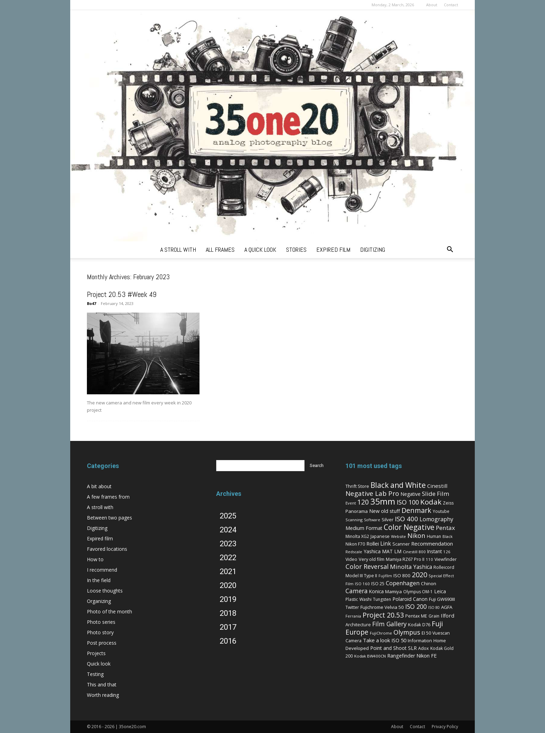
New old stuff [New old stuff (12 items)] (384, 511)
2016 (228, 641)
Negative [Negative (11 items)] (410, 494)
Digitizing (97, 528)
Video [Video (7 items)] (351, 559)
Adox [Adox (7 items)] (423, 648)
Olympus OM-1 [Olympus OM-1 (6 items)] (418, 592)
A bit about (99, 486)
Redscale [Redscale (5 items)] (353, 551)
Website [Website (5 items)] (398, 536)
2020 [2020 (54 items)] (419, 574)
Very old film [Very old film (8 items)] (371, 559)
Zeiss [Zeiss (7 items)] (448, 503)
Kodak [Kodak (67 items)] (430, 502)
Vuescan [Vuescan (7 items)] (441, 633)
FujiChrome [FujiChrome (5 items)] (381, 633)
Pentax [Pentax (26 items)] (445, 528)
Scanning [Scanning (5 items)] (354, 519)
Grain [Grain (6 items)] (434, 616)
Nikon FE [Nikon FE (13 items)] (426, 655)
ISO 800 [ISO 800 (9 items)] (401, 575)
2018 (228, 613)
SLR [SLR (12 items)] (412, 648)
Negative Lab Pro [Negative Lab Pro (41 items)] (372, 493)
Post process (101, 642)
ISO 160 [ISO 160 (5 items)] (362, 583)
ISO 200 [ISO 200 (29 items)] (416, 606)
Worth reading (103, 695)
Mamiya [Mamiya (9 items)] (393, 591)
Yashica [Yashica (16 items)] (422, 567)
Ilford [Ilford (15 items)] (447, 615)
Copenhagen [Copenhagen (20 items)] (403, 583)
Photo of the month (109, 611)
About (431, 4)
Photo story (100, 632)
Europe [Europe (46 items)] (356, 632)
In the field (99, 580)
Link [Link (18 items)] (385, 543)
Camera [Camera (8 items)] (353, 640)
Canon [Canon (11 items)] (420, 599)
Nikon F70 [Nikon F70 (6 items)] (355, 544)
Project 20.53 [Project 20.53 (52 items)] (383, 615)
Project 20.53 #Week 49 (121, 294)
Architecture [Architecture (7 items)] (358, 625)
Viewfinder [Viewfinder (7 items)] (445, 559)
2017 (228, 627)
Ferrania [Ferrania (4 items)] (353, 616)
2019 (228, 599)
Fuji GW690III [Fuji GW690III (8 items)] (442, 599)
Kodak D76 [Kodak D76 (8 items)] (419, 624)
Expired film (100, 538)
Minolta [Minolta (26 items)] (401, 567)
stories (296, 249)
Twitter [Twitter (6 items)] (352, 607)
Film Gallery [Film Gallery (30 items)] (389, 624)
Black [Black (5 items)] (447, 536)
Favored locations (107, 549)
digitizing (372, 249)
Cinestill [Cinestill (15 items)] (437, 485)
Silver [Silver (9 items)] (387, 519)
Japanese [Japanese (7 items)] (380, 536)
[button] (449, 250)
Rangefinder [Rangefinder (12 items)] (401, 655)
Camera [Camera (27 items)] (356, 591)
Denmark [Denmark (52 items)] (416, 510)
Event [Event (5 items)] (350, 503)
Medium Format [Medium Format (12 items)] (363, 528)
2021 (228, 571)
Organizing (99, 601)
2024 (228, 529)
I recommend (102, 569)
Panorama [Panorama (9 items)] (356, 511)
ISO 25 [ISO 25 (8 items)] (377, 583)
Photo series (101, 622)
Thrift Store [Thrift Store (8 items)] (357, 486)
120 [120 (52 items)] (363, 502)
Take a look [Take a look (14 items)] (376, 640)
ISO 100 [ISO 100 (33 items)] (408, 502)
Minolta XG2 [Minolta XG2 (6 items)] (357, 536)
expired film (333, 249)
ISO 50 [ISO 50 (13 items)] (398, 640)
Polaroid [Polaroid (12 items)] (402, 599)
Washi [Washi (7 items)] (365, 599)
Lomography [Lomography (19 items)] (436, 519)
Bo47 (91, 303)
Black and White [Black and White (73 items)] (398, 485)
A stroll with (100, 507)
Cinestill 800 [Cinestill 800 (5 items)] (414, 551)
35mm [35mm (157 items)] (382, 501)
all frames (220, 249)
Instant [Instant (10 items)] (434, 551)
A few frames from (108, 496)
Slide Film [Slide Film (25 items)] (435, 494)
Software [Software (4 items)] (372, 519)
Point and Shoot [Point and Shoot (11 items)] (388, 648)
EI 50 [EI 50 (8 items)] (426, 633)
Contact (451, 4)
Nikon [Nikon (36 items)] (416, 535)
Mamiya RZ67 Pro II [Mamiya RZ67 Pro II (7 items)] (405, 559)
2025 (228, 516)
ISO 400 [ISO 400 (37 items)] (406, 518)
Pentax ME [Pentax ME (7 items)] (416, 616)
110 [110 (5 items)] (429, 559)
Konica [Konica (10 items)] (376, 591)
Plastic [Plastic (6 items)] (351, 599)
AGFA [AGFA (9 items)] (446, 607)
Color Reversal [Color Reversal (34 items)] (367, 566)
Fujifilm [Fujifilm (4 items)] (385, 575)
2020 (228, 585)
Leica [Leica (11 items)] (440, 591)
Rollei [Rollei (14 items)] (372, 543)
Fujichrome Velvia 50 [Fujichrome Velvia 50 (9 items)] (382, 607)
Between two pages (109, 517)
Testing (95, 674)
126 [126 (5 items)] (446, 551)
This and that (101, 684)
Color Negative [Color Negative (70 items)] (409, 527)
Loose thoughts (105, 590)
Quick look (99, 663)
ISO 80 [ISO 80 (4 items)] (434, 607)
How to (95, 559)
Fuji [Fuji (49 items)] (437, 623)
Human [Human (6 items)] (434, 536)
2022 (228, 557)
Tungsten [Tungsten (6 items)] (382, 599)
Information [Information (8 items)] (420, 640)
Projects (96, 653)
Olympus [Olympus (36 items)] (406, 632)
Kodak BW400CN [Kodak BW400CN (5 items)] (370, 656)
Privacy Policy (445, 727)
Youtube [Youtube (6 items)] (441, 511)
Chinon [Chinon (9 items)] (428, 583)
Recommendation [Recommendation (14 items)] (432, 543)
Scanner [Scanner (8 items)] (401, 544)
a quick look (260, 249)
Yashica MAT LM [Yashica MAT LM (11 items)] (382, 551)
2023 (228, 543)
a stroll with (178, 249)
